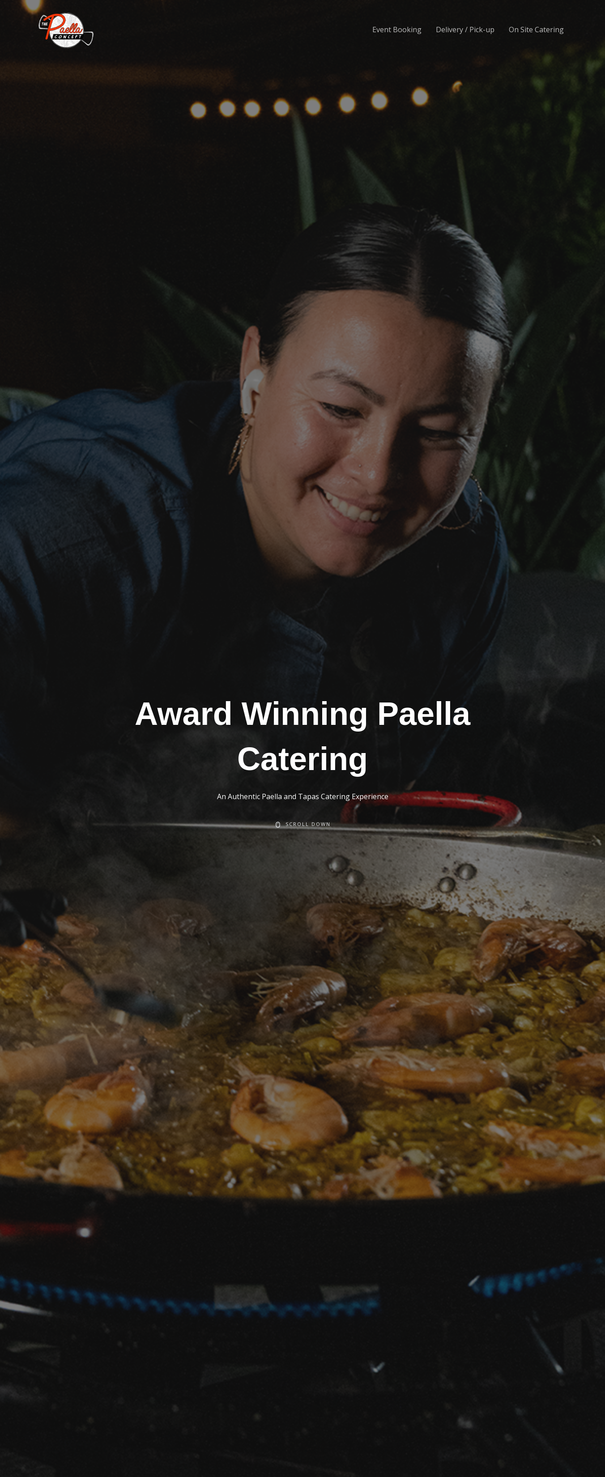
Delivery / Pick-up (465, 29)
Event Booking (397, 29)
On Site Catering (536, 29)
